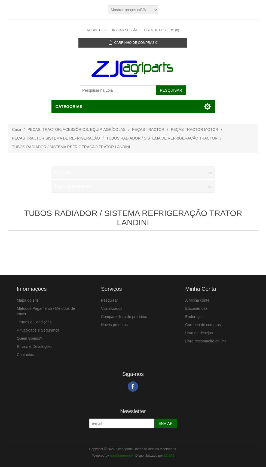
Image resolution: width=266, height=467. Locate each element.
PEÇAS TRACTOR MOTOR (194, 129)
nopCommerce (121, 455)
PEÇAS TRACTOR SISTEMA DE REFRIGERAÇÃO (56, 138)
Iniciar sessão (125, 30)
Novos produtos (114, 325)
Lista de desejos (199, 333)
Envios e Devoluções (35, 346)
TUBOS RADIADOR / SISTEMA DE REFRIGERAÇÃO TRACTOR (162, 138)
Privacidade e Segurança (38, 330)
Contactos (25, 354)
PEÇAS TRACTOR (148, 129)
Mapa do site (28, 300)
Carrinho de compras (203, 325)
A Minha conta (197, 300)
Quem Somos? (29, 338)
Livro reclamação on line (206, 341)
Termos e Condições (34, 322)
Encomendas (196, 308)
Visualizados (111, 308)
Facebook (133, 386)
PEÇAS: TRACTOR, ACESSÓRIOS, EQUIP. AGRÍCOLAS (76, 129)
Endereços (194, 316)
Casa (16, 129)
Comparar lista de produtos (124, 316)
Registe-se (97, 30)
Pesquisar (109, 300)
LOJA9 (169, 455)
